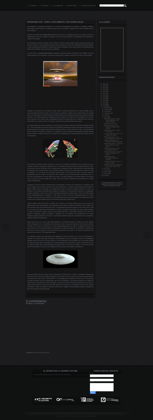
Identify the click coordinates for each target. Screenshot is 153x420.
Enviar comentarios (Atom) (41, 352)
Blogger (118, 185)
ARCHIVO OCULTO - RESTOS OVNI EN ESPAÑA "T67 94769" (113, 153)
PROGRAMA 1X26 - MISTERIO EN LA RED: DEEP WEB (113, 165)
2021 (104, 93)
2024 (104, 88)
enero (106, 173)
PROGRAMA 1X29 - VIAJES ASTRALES (112, 131)
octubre (106, 111)
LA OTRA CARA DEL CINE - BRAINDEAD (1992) (112, 149)
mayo (105, 117)
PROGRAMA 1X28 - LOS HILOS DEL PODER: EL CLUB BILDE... (113, 145)
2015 (104, 104)
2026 (104, 84)
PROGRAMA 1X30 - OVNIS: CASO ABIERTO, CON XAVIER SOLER (55, 22)
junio (105, 115)
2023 (104, 89)
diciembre (107, 108)
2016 (104, 102)
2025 (104, 86)
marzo (106, 170)
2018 (104, 98)
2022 (104, 91)
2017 (104, 100)
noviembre (107, 109)
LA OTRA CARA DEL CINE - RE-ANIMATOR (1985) (113, 134)
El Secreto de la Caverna (71, 416)
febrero (106, 172)
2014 (104, 106)
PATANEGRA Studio (91, 416)
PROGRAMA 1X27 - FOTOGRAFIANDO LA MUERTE (111, 158)
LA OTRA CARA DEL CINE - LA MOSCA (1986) (113, 162)
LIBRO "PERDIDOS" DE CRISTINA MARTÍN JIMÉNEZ (113, 141)
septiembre (107, 113)
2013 (104, 175)
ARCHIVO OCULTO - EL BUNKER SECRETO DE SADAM (112, 127)
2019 (104, 97)
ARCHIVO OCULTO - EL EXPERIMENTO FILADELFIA (113, 137)
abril (105, 168)
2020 (104, 95)
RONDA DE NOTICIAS (110, 123)
